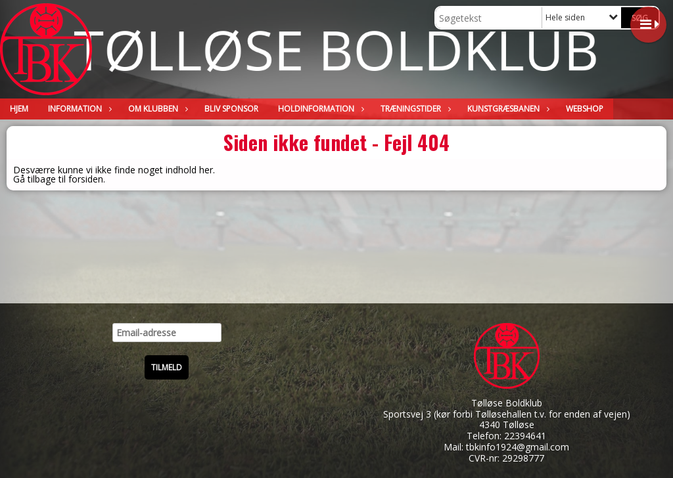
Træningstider (414, 108)
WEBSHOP (584, 108)
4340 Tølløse (506, 424)
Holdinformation (319, 108)
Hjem (19, 108)
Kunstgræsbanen (506, 108)
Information (78, 108)
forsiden (85, 179)
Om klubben (156, 108)
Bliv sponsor (231, 108)
